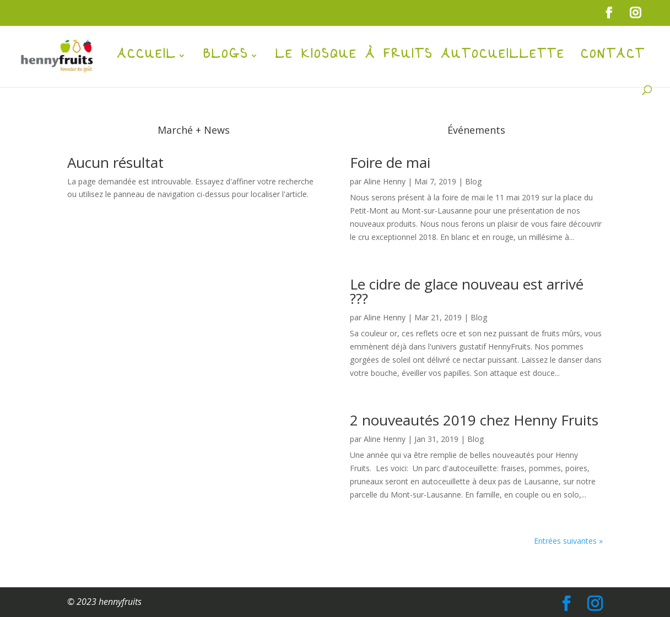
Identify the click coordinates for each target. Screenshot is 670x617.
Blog (473, 181)
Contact (613, 60)
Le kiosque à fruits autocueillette (420, 60)
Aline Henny (385, 181)
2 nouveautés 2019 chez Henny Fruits (474, 420)
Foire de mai (390, 162)
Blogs (225, 60)
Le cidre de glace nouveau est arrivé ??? (466, 291)
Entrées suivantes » (568, 541)
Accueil (146, 60)
